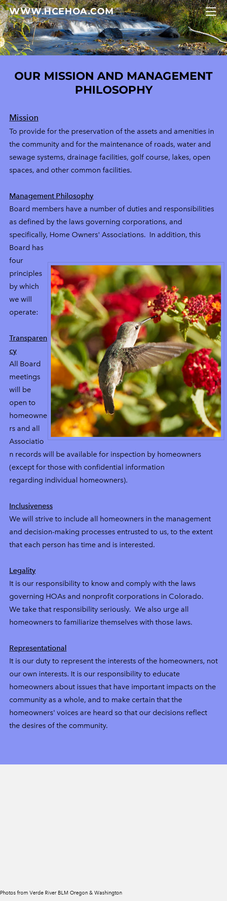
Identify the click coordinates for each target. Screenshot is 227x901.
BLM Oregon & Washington (90, 892)
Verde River (43, 892)
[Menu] (210, 11)
